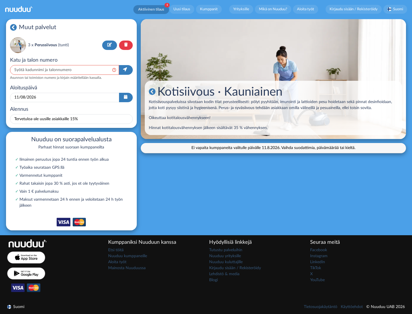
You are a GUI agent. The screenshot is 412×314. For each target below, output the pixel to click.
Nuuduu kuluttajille (226, 262)
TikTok (315, 268)
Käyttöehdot (352, 307)
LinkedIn (317, 262)
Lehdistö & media (224, 274)
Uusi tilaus (181, 9)
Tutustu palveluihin (225, 250)
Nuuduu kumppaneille (127, 256)
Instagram (319, 256)
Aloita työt (305, 9)
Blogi (213, 280)
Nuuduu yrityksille (225, 256)
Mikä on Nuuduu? (273, 9)
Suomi (395, 9)
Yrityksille (241, 9)
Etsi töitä (116, 250)
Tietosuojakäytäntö (320, 307)
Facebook (318, 250)
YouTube (317, 280)
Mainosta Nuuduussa (127, 268)
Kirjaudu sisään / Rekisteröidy (354, 9)
